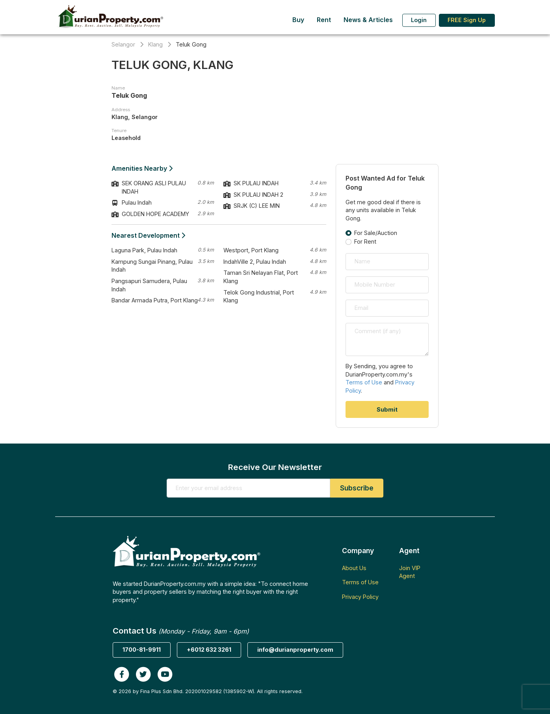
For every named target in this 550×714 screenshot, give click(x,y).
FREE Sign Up (467, 20)
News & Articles (368, 20)
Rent (324, 20)
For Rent (365, 241)
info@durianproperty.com (295, 649)
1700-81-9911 (142, 649)
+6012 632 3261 (209, 649)
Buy (298, 20)
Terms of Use (364, 382)
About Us (354, 568)
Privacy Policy (360, 596)
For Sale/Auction (375, 232)
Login (419, 20)
